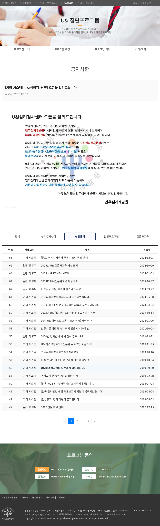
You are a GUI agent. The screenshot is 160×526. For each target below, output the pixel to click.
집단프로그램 (66, 2)
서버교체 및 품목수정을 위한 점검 (59, 376)
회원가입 (147, 2)
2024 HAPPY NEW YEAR (55, 273)
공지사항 (80, 68)
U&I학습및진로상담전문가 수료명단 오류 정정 (66, 344)
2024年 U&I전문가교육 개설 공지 (59, 281)
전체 (17, 236)
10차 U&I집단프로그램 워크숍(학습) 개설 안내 (66, 320)
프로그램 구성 (62, 49)
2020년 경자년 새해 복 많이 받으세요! (62, 336)
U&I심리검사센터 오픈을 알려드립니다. (63, 368)
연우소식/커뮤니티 (85, 2)
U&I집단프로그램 (80, 20)
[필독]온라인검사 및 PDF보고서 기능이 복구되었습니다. (71, 391)
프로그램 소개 (22, 49)
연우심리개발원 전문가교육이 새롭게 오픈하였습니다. (70, 305)
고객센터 (61, 497)
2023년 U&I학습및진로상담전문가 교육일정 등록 (68, 313)
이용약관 (25, 497)
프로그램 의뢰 (102, 49)
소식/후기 (140, 49)
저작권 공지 (37, 497)
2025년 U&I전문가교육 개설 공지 (59, 265)
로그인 (136, 2)
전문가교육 (52, 2)
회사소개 (50, 497)
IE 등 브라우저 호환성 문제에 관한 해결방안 (65, 360)
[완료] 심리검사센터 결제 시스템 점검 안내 (64, 257)
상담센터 (39, 2)
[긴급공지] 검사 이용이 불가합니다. (60, 399)
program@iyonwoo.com (44, 514)
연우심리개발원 (9, 2)
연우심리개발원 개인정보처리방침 (60, 352)
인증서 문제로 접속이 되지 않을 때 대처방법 (65, 328)
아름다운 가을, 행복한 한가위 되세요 (61, 289)
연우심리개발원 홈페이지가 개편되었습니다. (65, 297)
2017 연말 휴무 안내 (52, 407)
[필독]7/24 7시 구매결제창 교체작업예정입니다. (67, 383)
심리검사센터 (26, 2)
